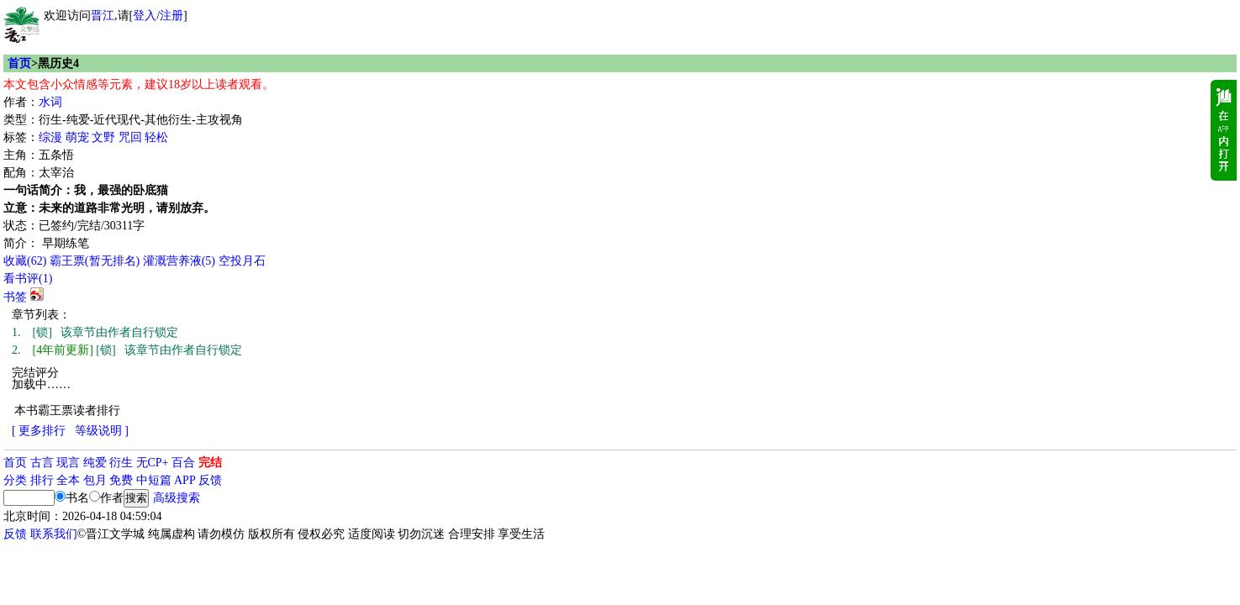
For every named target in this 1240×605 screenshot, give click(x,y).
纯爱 (95, 462)
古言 (42, 462)
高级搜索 (176, 498)
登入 (144, 15)
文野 (103, 137)
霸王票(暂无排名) (95, 261)
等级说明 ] (102, 430)
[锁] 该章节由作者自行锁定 (95, 332)
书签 (15, 297)
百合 (183, 462)
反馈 (210, 480)
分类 (15, 480)
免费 (121, 480)
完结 (210, 462)
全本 (68, 480)
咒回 (130, 137)
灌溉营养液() (179, 261)
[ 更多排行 (39, 430)
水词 (50, 102)
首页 (19, 63)
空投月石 (242, 261)
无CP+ (152, 462)
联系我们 (53, 534)
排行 (42, 480)
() (24, 261)
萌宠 (77, 137)
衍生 (121, 462)
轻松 (156, 137)
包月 (95, 480)
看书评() (27, 278)
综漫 (50, 137)
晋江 (102, 15)
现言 (68, 462)
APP (185, 480)
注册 (171, 15)
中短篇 (153, 480)
